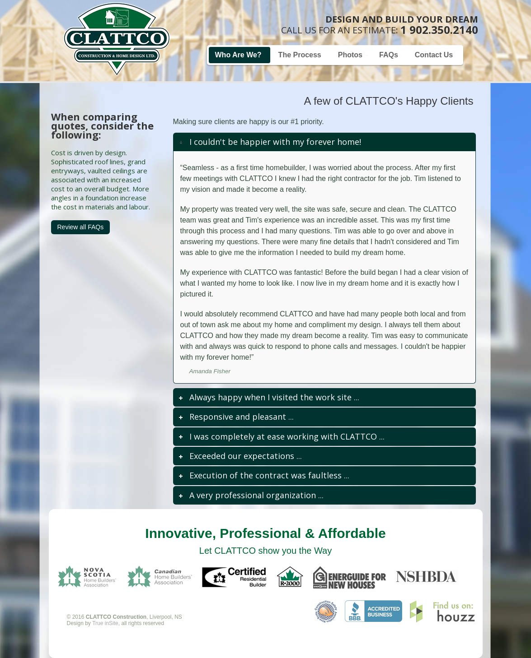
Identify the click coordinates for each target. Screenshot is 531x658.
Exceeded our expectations (241, 455)
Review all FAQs (80, 227)
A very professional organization (252, 495)
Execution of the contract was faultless (265, 475)
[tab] (324, 142)
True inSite (105, 623)
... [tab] (268, 397)
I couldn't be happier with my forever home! (275, 141)
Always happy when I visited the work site (270, 397)
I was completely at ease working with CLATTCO (283, 436)
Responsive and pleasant (237, 416)
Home (116, 39)
